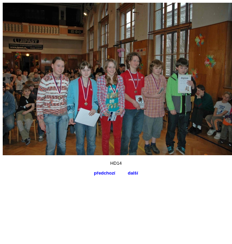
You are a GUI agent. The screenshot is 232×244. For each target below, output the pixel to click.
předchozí (104, 173)
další (133, 173)
